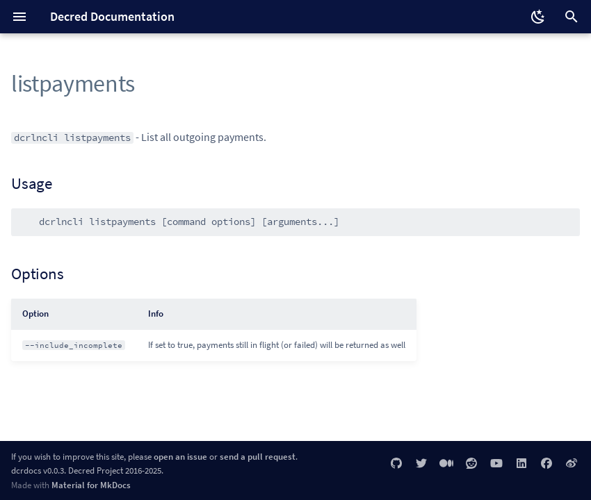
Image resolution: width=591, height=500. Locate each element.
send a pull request (258, 456)
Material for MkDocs (91, 484)
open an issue (180, 456)
